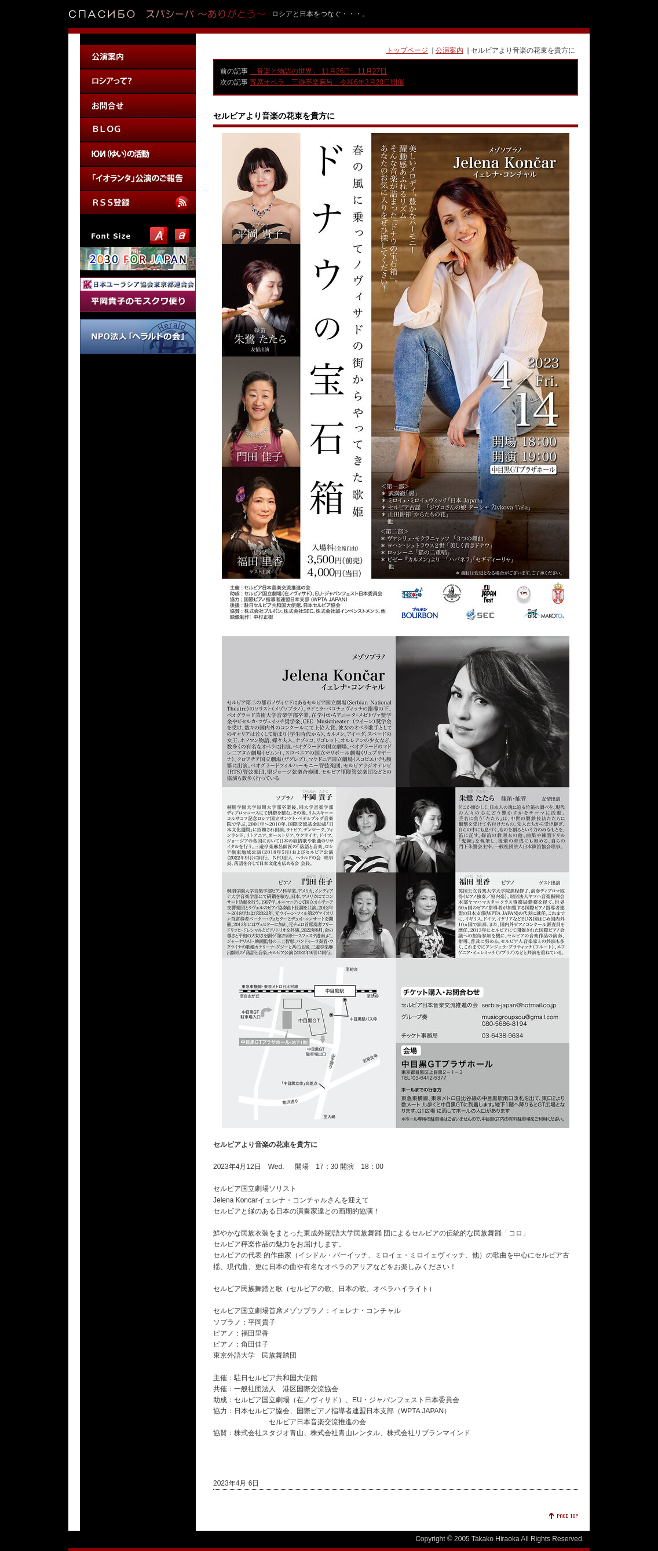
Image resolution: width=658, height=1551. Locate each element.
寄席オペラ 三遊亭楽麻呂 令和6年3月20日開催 (327, 82)
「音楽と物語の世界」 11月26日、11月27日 (318, 71)
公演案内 (449, 50)
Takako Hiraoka (495, 1539)
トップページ (407, 50)
